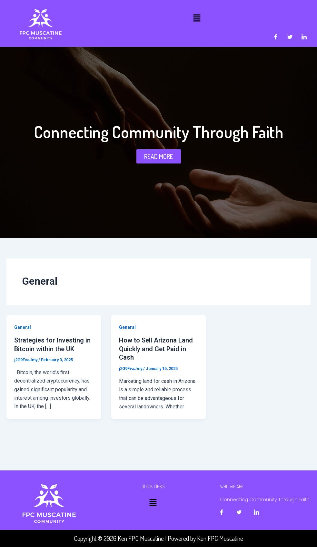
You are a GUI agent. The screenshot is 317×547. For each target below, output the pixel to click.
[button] (196, 17)
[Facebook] (276, 37)
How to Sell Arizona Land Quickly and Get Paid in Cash (156, 348)
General (22, 327)
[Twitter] (290, 37)
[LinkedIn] (304, 37)
